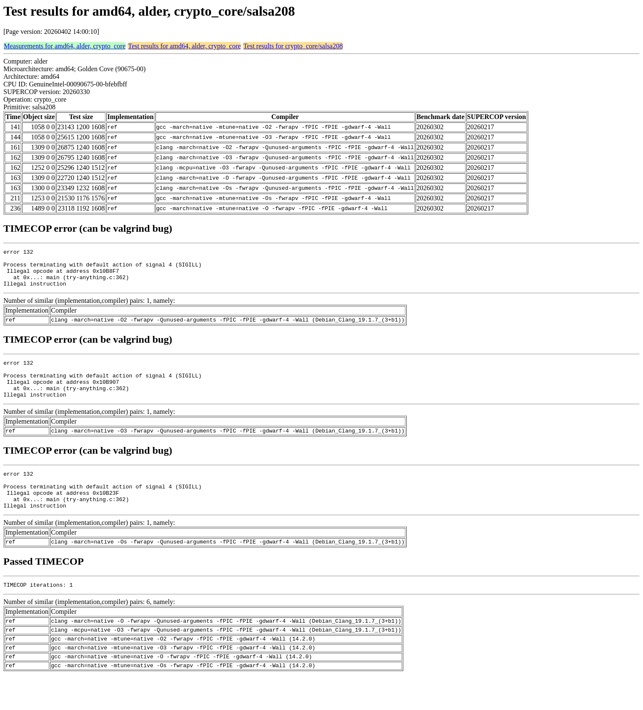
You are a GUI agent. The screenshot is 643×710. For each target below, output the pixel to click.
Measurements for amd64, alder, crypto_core (64, 46)
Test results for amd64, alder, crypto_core (184, 46)
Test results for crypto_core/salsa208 (293, 46)
